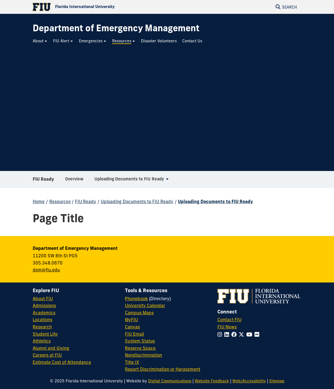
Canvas (132, 327)
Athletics (42, 341)
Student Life (45, 334)
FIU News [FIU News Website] (227, 327)
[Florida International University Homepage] (100, 7)
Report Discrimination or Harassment (162, 369)
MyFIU (131, 319)
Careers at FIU (47, 355)
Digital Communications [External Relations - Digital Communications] (169, 380)
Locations (42, 319)
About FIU (43, 298)
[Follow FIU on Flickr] (258, 334)
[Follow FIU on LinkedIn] (227, 334)
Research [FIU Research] (42, 327)
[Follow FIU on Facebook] (235, 334)
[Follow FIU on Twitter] (242, 334)
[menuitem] (40, 41)
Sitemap (276, 380)
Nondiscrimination (143, 355)
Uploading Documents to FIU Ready (137, 201)
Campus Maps (139, 312)
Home (39, 201)
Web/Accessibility (249, 380)
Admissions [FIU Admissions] (44, 305)
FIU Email (134, 334)
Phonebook (136, 298)
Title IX (132, 362)
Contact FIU (229, 319)
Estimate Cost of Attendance (62, 362)
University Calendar (145, 305)
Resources (60, 201)
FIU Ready (43, 181)
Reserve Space (140, 348)
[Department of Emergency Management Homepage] (116, 28)
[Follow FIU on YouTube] (250, 334)
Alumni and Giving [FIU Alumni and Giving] (51, 348)
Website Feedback (212, 380)
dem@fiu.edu (46, 270)
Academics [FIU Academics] (44, 312)
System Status (140, 341)
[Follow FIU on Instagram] (220, 334)
